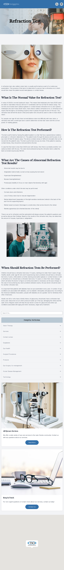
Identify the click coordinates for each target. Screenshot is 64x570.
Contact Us (32, 507)
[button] (1, 4)
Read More (32, 442)
